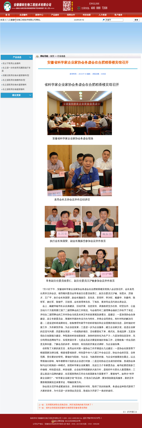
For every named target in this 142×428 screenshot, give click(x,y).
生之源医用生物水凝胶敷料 (14, 85)
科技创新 (87, 15)
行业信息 (61, 56)
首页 (52, 56)
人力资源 (103, 15)
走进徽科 (23, 15)
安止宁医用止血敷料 (11, 63)
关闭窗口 (132, 412)
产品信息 (17, 57)
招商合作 (71, 15)
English (7, 20)
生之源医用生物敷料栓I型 (14, 80)
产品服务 (55, 15)
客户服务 (118, 15)
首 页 (7, 15)
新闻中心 (39, 15)
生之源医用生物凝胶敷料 (13, 89)
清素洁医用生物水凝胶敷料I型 (16, 75)
